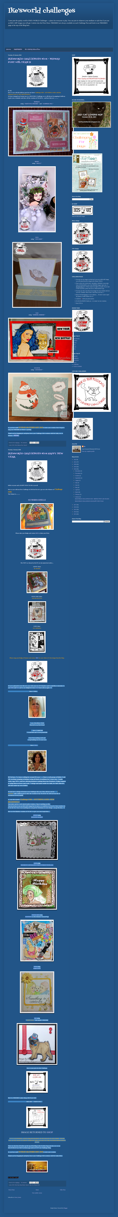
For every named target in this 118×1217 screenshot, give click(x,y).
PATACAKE (35, 915)
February (77, 494)
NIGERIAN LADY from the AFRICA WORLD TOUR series (37, 865)
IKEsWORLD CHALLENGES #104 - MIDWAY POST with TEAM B (92, 499)
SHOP (50, 1132)
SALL (37, 237)
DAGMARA (77, 338)
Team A (27, 1185)
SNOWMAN (38, 369)
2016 (75, 507)
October (77, 475)
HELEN (75, 356)
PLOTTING (28, 916)
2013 (75, 514)
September (78, 478)
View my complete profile (88, 451)
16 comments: (24, 1182)
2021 (75, 462)
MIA (75, 345)
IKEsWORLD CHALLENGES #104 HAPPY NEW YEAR (89, 501)
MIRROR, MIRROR (38, 315)
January (77, 497)
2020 (75, 464)
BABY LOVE (37, 968)
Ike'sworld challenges (41, 10)
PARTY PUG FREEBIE (31, 103)
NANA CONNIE (78, 366)
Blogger (65, 1208)
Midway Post (20, 445)
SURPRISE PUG (48, 103)
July (76, 482)
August (77, 480)
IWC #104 (14, 445)
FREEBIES (18, 49)
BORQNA (37, 102)
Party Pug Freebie (21, 1185)
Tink (31, 1185)
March (77, 492)
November (78, 473)
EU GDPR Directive (32, 49)
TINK (12, 688)
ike (84, 446)
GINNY (35, 815)
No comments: (24, 442)
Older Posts (63, 1190)
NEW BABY (38, 239)
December (77, 471)
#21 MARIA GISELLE (37, 500)
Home (8, 49)
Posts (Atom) (18, 1197)
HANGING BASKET (37, 817)
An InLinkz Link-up (13, 1177)
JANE (35, 863)
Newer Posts (11, 1190)
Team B (25, 445)
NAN (37, 313)
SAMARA (76, 364)
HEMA (37, 161)
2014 (75, 511)
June (76, 485)
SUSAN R (37, 368)
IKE (37, 658)
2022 (75, 459)
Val (32, 1185)
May (76, 487)
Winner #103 (37, 1185)
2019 (75, 466)
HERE (16, 435)
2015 (75, 509)
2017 (75, 504)
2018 (75, 469)
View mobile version (37, 1193)
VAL (17, 688)
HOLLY (38, 163)
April (76, 489)
